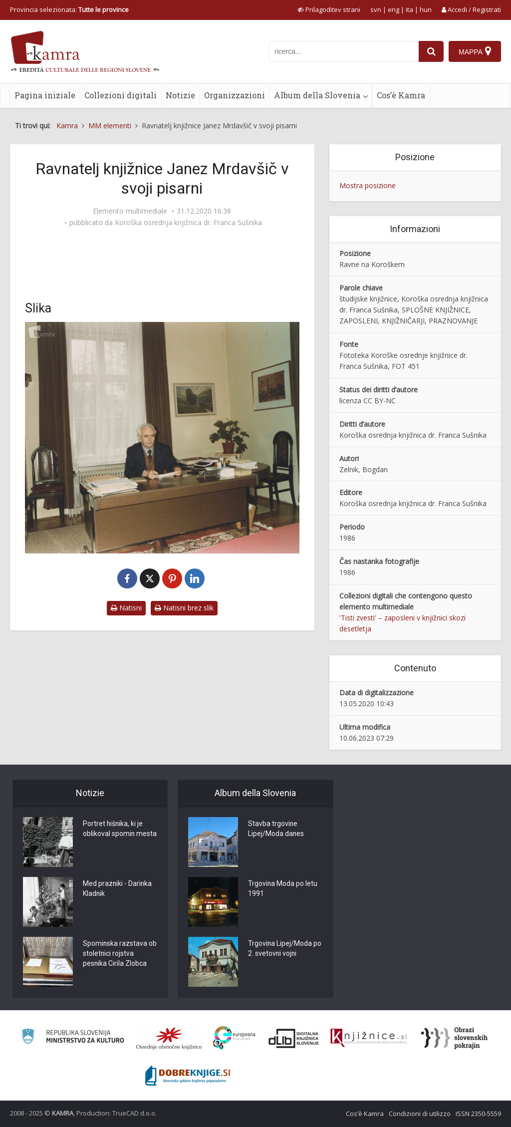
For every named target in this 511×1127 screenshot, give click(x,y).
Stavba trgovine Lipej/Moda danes (276, 830)
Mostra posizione (367, 185)
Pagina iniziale (44, 95)
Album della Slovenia (317, 95)
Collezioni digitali (120, 95)
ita (409, 9)
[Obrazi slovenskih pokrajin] (454, 1038)
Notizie (180, 95)
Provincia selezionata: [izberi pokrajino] (69, 9)
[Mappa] (475, 51)
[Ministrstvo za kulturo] (72, 1038)
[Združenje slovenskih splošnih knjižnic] (368, 1038)
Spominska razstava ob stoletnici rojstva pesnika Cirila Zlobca (120, 954)
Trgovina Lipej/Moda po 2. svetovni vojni (285, 949)
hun (426, 9)
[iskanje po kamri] (344, 51)
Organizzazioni (234, 95)
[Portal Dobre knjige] (187, 1076)
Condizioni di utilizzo (420, 1113)
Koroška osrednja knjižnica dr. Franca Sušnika (188, 222)
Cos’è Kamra (401, 95)
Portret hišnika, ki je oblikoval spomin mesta (120, 830)
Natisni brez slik (184, 607)
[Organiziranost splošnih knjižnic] (169, 1038)
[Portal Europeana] (234, 1038)
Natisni (126, 607)
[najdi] (431, 51)
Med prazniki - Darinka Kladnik (118, 889)
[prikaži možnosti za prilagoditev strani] (328, 9)
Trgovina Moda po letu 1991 (283, 889)
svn (375, 9)
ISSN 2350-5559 (478, 1113)
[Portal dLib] (293, 1038)
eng (393, 9)
